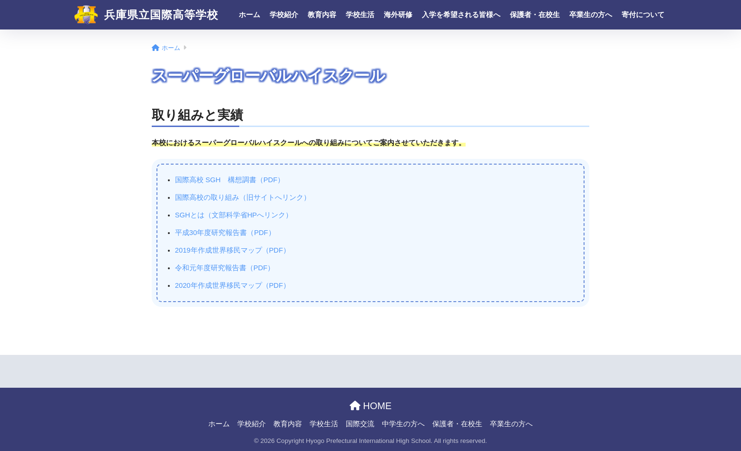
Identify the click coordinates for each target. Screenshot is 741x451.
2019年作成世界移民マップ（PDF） (232, 250)
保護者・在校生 (535, 14)
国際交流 (360, 424)
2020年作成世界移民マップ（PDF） (232, 285)
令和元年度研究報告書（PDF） (224, 268)
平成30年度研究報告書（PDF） (225, 232)
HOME (371, 406)
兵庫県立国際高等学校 (146, 15)
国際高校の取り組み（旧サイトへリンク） (243, 197)
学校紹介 (284, 14)
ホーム (249, 14)
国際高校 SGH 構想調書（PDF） (229, 180)
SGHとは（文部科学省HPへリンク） (233, 215)
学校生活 (360, 14)
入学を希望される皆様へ (461, 14)
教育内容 (322, 14)
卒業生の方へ (590, 14)
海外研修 (398, 14)
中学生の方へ (403, 424)
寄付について (643, 14)
